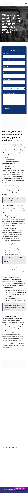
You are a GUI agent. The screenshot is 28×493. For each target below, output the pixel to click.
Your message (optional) (14, 99)
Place (14, 74)
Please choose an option (14, 87)
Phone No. (14, 68)
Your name (14, 55)
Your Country (14, 81)
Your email (14, 61)
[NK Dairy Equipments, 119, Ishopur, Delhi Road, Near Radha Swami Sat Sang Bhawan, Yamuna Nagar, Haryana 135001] (14, 468)
